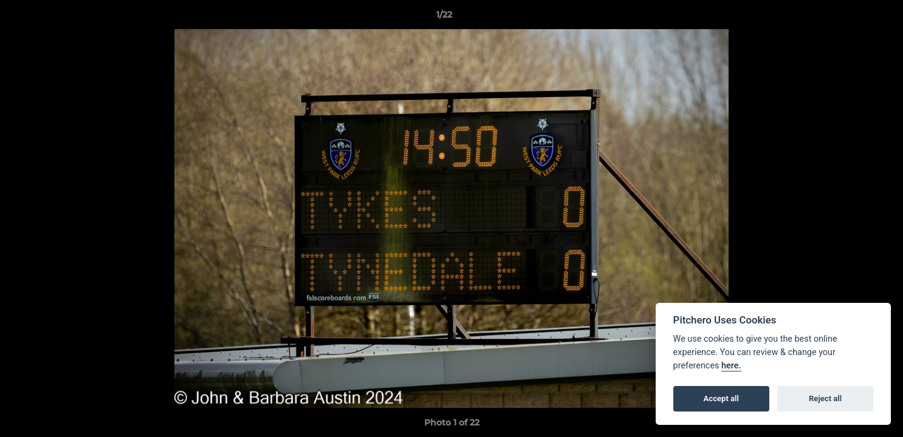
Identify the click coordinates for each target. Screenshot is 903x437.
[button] (852, 17)
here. (731, 366)
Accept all (721, 398)
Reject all (825, 398)
